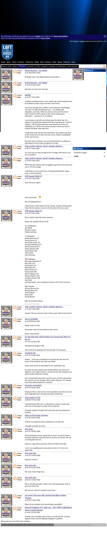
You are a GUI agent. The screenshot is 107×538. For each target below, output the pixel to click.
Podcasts (66, 62)
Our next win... (31, 453)
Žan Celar (29, 429)
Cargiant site (30, 353)
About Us (4, 525)
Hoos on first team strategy (36, 415)
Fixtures (48, 62)
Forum (14, 62)
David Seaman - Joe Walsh (36, 70)
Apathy (28, 95)
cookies (37, 36)
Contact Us (11, 525)
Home (3, 62)
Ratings (52, 66)
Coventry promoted (33, 385)
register (82, 41)
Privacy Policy (45, 38)
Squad (59, 62)
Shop (73, 62)
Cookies (35, 525)
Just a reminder (31, 319)
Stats (54, 62)
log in (76, 41)
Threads (22, 66)
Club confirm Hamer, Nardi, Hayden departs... (44, 146)
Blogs (37, 62)
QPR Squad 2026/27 (33, 176)
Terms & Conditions (20, 525)
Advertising (50, 525)
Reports (45, 66)
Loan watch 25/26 (32, 397)
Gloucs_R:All (6, 66)
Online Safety (41, 525)
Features (21, 62)
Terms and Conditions (61, 36)
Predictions (62, 66)
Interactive (29, 62)
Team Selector (73, 66)
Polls (42, 62)
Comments (31, 66)
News (9, 62)
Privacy (29, 525)
